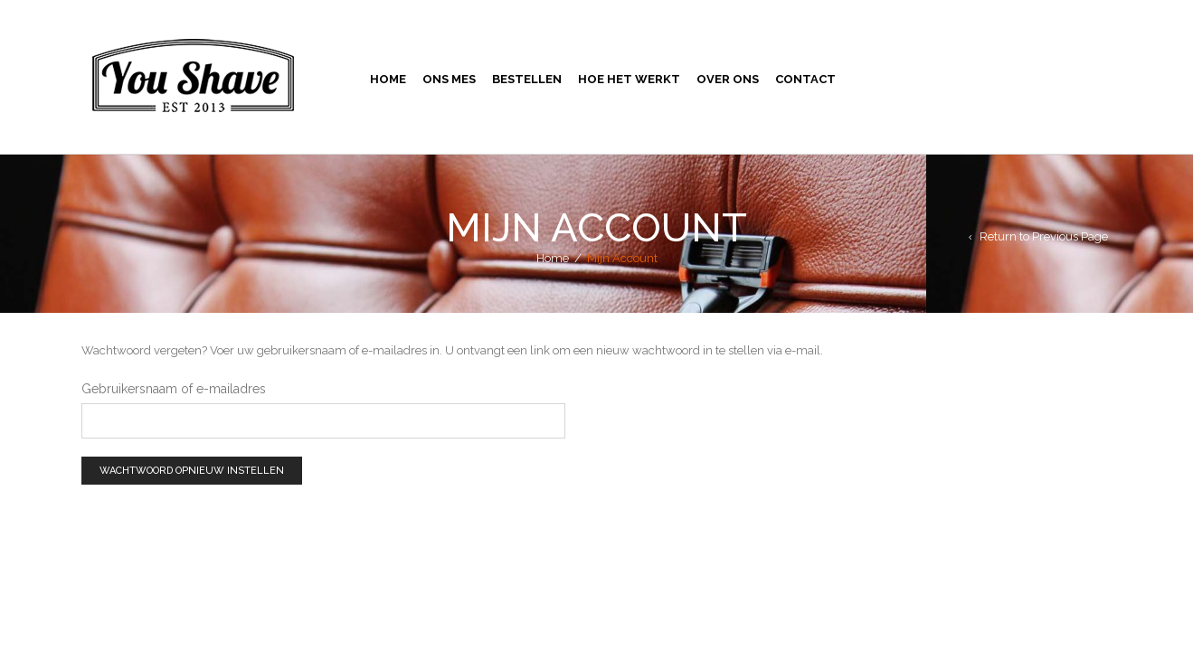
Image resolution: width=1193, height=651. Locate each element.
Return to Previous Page (1044, 236)
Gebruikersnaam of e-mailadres (173, 389)
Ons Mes (449, 79)
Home (388, 79)
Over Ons (727, 79)
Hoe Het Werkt (629, 79)
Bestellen (527, 79)
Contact (805, 79)
